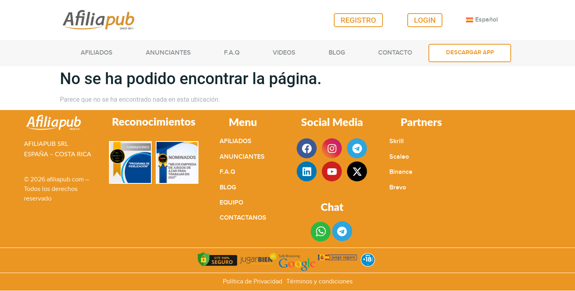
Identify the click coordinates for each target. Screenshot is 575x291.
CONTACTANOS (243, 218)
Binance (400, 172)
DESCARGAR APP (470, 52)
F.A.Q (232, 53)
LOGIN (425, 20)
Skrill (396, 141)
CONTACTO (395, 53)
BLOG (337, 53)
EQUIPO (231, 202)
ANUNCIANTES (168, 53)
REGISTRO (358, 20)
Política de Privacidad (252, 281)
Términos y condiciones (319, 281)
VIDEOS (284, 53)
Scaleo (399, 157)
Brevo (397, 187)
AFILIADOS (97, 53)
